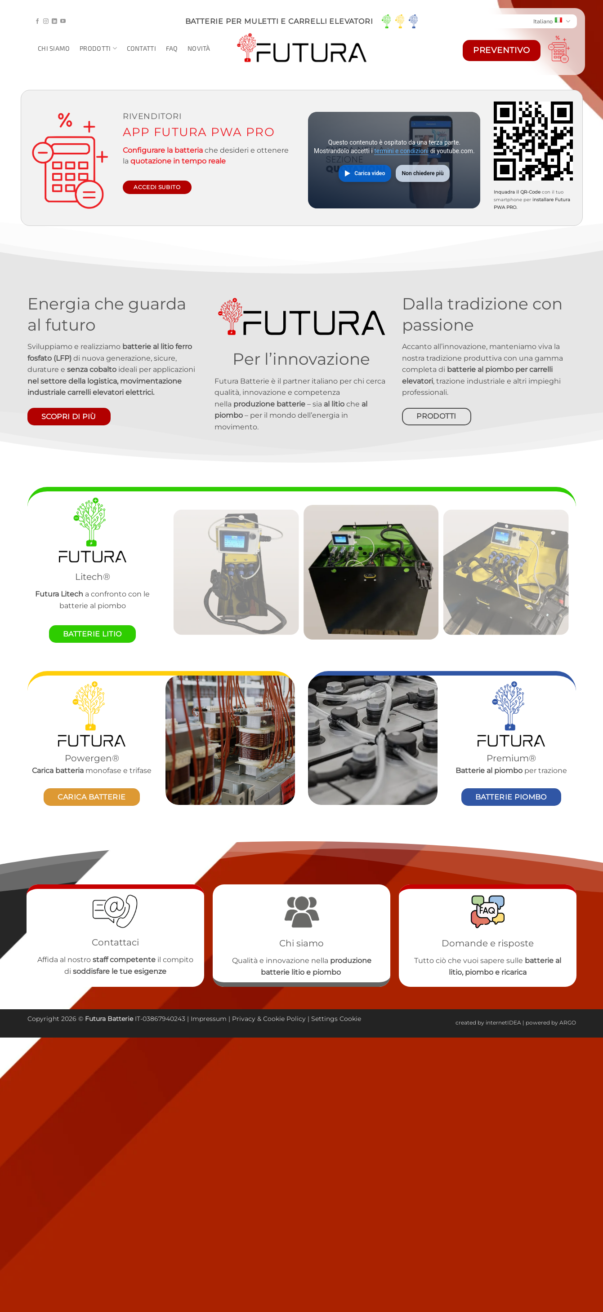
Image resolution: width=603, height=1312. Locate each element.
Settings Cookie (336, 1019)
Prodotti (98, 48)
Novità (199, 48)
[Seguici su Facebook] (37, 21)
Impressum (209, 1019)
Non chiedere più (422, 173)
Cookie (274, 1019)
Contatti (141, 48)
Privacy (244, 1019)
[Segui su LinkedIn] (54, 21)
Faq (172, 48)
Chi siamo (54, 48)
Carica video (369, 173)
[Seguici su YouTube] (63, 21)
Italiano (551, 21)
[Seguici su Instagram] (46, 21)
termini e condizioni (401, 151)
